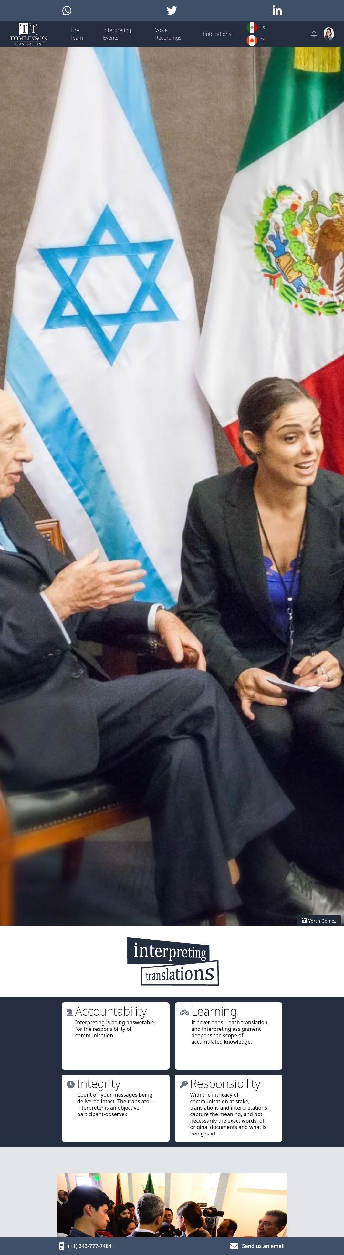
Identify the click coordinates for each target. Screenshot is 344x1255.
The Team (76, 33)
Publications (217, 33)
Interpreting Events (117, 33)
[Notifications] (314, 34)
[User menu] (329, 33)
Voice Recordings (168, 33)
